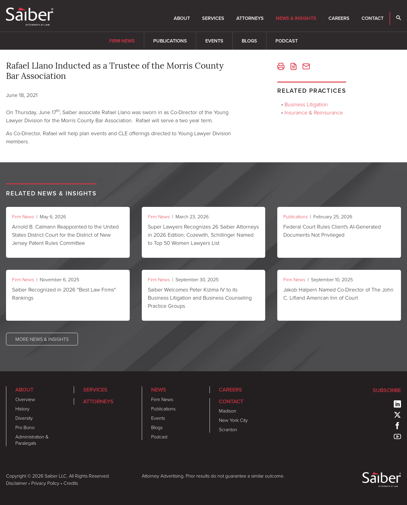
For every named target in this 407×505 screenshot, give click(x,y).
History (22, 408)
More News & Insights (42, 339)
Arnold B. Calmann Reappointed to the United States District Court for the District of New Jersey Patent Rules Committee (65, 234)
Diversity (24, 418)
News (158, 390)
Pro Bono (25, 427)
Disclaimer (16, 483)
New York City (233, 420)
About (182, 18)
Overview (25, 399)
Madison (227, 410)
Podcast (286, 40)
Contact (373, 18)
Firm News (122, 40)
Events (214, 40)
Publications (170, 40)
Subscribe (387, 390)
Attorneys (250, 18)
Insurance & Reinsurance (313, 112)
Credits (71, 483)
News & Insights (296, 18)
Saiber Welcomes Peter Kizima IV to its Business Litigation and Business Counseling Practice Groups (200, 297)
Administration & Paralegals (31, 439)
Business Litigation (306, 104)
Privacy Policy (45, 483)
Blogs (249, 40)
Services (213, 18)
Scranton (228, 429)
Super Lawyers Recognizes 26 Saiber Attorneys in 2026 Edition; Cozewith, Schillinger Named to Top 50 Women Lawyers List (203, 234)
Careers (339, 18)
